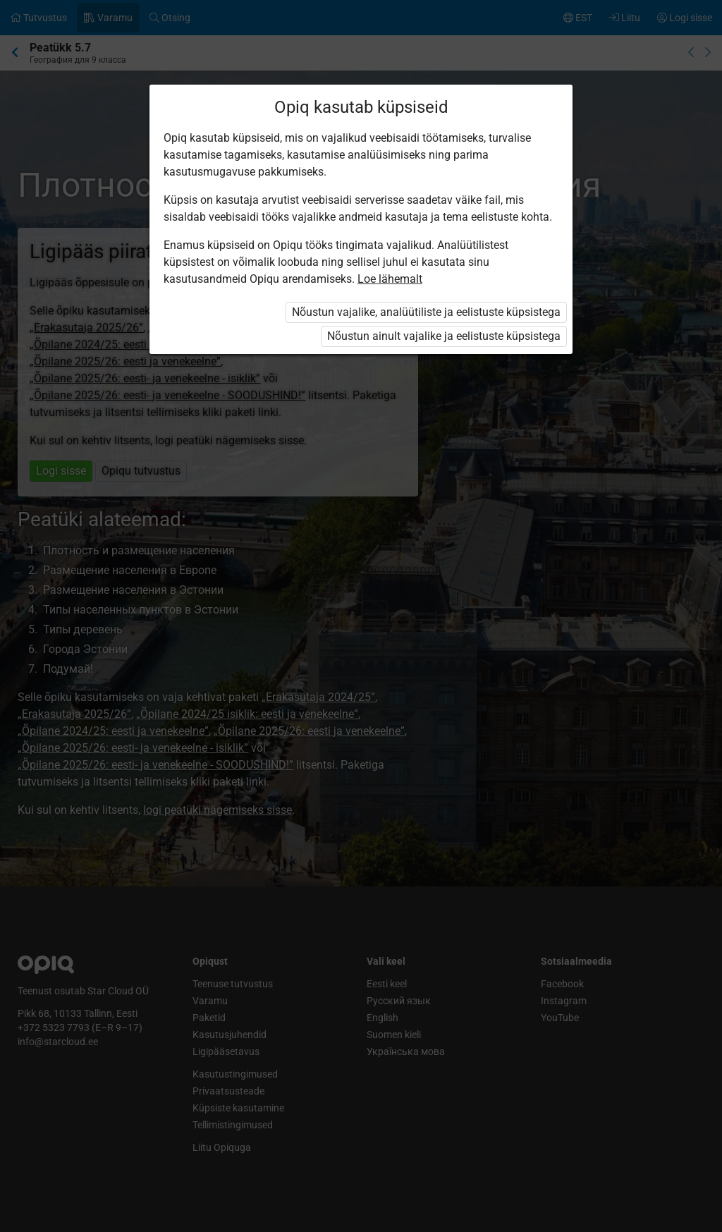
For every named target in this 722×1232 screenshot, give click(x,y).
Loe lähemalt (389, 279)
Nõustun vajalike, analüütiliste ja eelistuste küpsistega (426, 312)
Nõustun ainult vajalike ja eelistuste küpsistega (444, 336)
